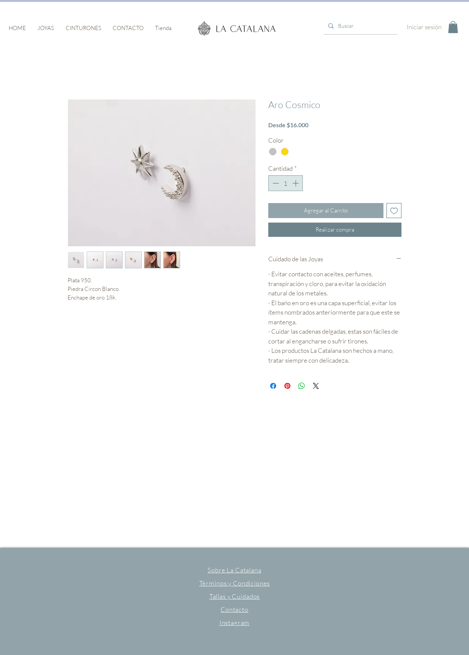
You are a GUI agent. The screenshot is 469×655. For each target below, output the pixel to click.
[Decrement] (275, 183)
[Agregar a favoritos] (394, 210)
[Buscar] (360, 26)
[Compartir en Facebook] (273, 385)
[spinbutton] (286, 183)
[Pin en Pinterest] (287, 385)
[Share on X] (315, 385)
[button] (46, 28)
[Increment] (296, 183)
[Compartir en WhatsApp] (301, 385)
